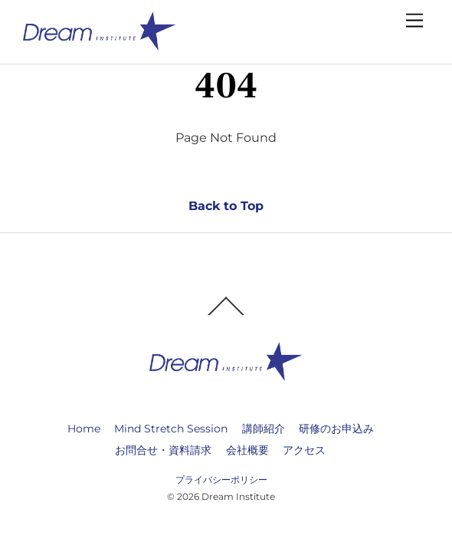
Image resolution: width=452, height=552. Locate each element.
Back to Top (226, 206)
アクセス (304, 450)
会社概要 (247, 450)
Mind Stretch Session (171, 428)
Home (83, 428)
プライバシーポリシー (221, 479)
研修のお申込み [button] (336, 428)
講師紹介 (263, 428)
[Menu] (414, 21)
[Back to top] (226, 314)
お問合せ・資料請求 (163, 450)
